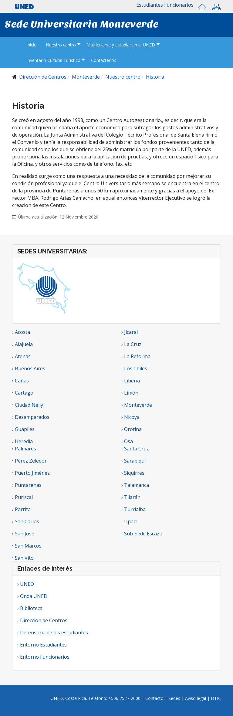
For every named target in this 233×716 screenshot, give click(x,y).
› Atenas (21, 356)
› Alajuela (22, 344)
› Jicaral (129, 332)
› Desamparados (30, 417)
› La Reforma (135, 356)
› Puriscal (22, 497)
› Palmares (24, 448)
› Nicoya (130, 417)
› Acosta (21, 332)
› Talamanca (135, 485)
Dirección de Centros (43, 620)
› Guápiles (23, 429)
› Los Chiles (134, 368)
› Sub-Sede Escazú (141, 533)
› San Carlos (25, 521)
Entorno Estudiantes (43, 644)
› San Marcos (27, 545)
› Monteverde (136, 405)
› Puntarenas (27, 485)
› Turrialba (133, 509)
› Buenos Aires (28, 368)
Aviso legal (195, 698)
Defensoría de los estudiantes (54, 632)
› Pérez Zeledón (30, 460)
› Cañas (20, 380)
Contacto (155, 698)
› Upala (129, 521)
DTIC (216, 698)
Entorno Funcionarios (44, 656)
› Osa (127, 441)
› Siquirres (132, 473)
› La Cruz (131, 344)
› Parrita (21, 509)
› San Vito (23, 558)
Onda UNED (33, 596)
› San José (23, 533)
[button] (149, 5)
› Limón (129, 392)
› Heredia (22, 441)
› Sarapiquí (134, 460)
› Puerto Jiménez (31, 473)
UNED (27, 584)
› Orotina (131, 429)
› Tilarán (130, 497)
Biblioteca (31, 608)
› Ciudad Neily (27, 405)
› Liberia (130, 380)
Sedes (174, 698)
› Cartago (22, 392)
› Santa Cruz (135, 448)
